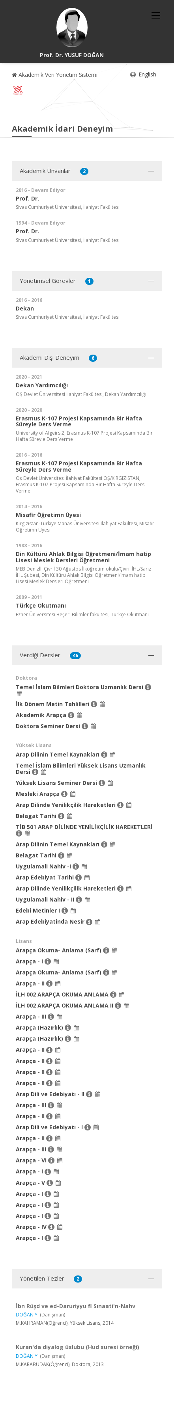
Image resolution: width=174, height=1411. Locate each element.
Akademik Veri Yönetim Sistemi (54, 74)
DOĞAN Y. (27, 1314)
